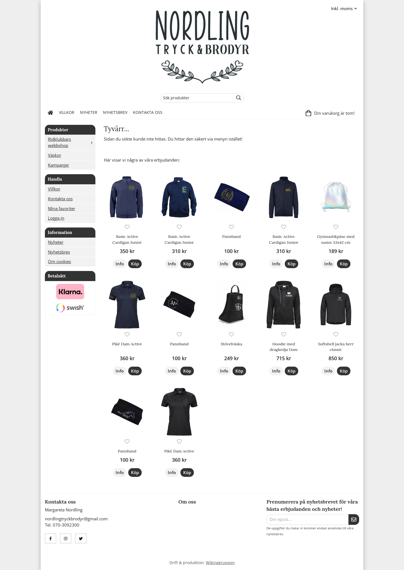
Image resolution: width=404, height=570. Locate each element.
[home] (50, 113)
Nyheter (88, 112)
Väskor (54, 155)
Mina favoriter (61, 208)
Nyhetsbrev (115, 112)
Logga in (56, 218)
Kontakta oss (147, 112)
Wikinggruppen (220, 562)
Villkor (66, 112)
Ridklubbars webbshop (71, 142)
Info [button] (120, 263)
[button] (135, 263)
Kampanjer (58, 165)
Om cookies (59, 261)
